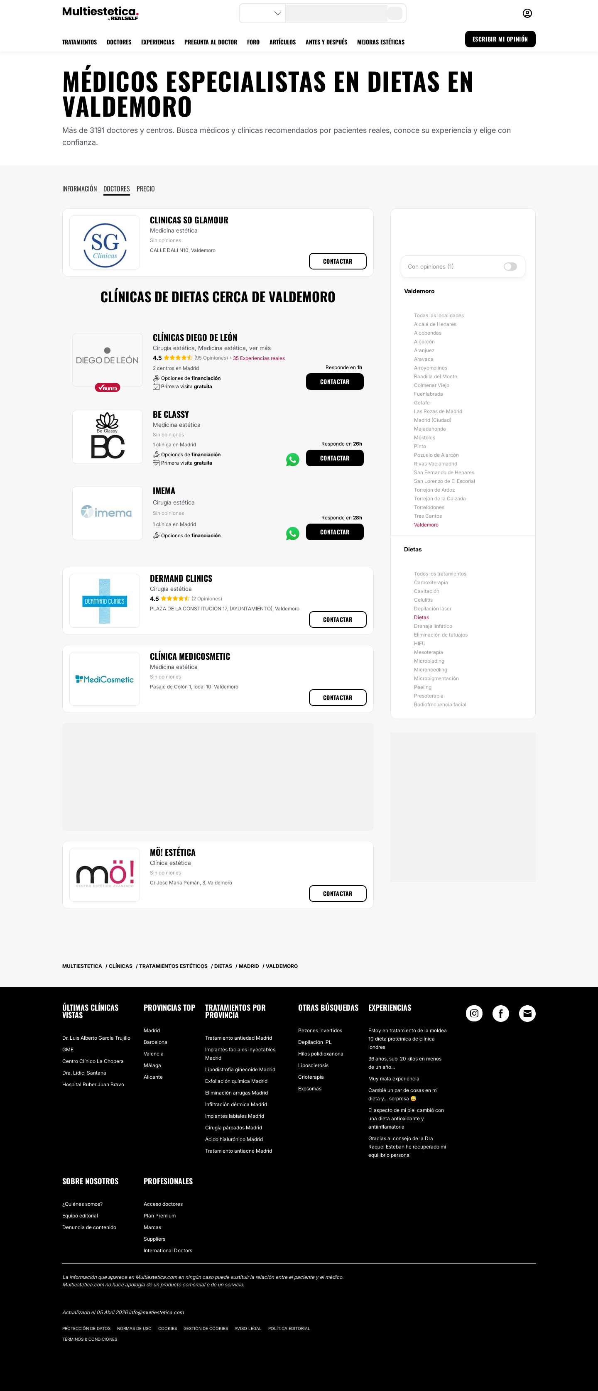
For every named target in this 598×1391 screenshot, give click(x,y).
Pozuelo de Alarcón (436, 455)
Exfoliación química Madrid (236, 1081)
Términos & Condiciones (89, 1339)
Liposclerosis (313, 1065)
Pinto (420, 446)
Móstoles (424, 437)
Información (79, 188)
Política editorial (289, 1328)
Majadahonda (430, 429)
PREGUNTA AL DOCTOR (210, 41)
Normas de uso (134, 1328)
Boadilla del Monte (435, 376)
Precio (146, 188)
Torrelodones (429, 507)
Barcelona (155, 1042)
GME (68, 1049)
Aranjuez (424, 350)
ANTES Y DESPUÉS (326, 41)
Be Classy (171, 414)
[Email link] (527, 1013)
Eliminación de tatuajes (441, 635)
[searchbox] (446, 228)
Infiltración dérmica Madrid (236, 1104)
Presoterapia (429, 696)
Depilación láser (432, 608)
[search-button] (394, 13)
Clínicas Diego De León (195, 337)
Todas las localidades (439, 315)
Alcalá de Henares (435, 324)
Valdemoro (426, 525)
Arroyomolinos (430, 368)
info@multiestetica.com (156, 1312)
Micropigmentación (436, 678)
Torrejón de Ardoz (434, 490)
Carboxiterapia (431, 582)
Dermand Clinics (181, 578)
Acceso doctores (163, 1204)
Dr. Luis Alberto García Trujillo (96, 1038)
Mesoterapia (428, 652)
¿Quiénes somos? (82, 1204)
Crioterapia (311, 1077)
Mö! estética (173, 852)
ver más (260, 347)
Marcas (152, 1227)
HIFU (420, 643)
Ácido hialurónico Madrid (234, 1139)
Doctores (116, 188)
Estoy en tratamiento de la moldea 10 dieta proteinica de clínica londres (407, 1038)
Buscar (504, 228)
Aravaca (424, 359)
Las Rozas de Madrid (438, 411)
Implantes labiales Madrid (234, 1116)
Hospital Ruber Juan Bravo (93, 1084)
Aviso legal (248, 1328)
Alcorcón (424, 341)
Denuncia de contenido (89, 1227)
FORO (253, 41)
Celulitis (423, 600)
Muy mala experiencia (393, 1078)
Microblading (429, 661)
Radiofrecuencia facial (440, 704)
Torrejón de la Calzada (440, 498)
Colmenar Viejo (431, 385)
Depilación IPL (315, 1042)
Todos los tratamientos (440, 574)
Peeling (422, 687)
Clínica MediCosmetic (190, 656)
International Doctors (168, 1250)
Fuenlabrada (428, 394)
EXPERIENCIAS (157, 41)
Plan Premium (160, 1215)
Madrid (152, 1030)
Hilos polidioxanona (320, 1054)
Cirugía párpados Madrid (233, 1127)
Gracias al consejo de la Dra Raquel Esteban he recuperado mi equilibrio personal (407, 1146)
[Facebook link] (501, 1015)
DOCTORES (119, 41)
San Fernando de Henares (444, 472)
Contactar (338, 261)
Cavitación (426, 591)
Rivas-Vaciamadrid (435, 463)
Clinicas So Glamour (189, 219)
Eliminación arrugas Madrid (236, 1093)
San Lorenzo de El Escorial (444, 481)
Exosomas (309, 1088)
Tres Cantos (428, 516)
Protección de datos (86, 1328)
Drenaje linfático (433, 626)
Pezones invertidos (320, 1030)
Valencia (154, 1054)
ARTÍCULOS (283, 41)
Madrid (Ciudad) (432, 420)
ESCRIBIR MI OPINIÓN (500, 38)
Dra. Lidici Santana (84, 1073)
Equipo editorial (80, 1215)
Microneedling (430, 669)
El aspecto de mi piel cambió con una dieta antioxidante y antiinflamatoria (406, 1118)
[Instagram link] (474, 1015)
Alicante (153, 1077)
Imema (164, 490)
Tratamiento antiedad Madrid (238, 1038)
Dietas (421, 617)
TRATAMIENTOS (79, 41)
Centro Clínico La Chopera (93, 1061)
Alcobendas (427, 333)
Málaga (152, 1065)
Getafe (422, 402)
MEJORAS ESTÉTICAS (380, 41)
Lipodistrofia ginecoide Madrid (240, 1069)
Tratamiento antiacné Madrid (238, 1151)
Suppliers (154, 1239)
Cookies (167, 1328)
